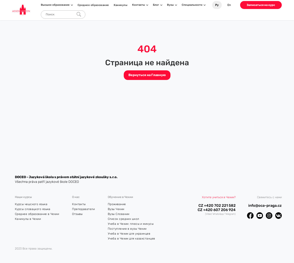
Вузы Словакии (118, 214)
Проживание (117, 204)
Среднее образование (93, 5)
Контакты (138, 4)
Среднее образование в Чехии (37, 214)
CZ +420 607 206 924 (217, 210)
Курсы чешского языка (31, 204)
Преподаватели (83, 209)
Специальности (192, 4)
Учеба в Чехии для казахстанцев (131, 238)
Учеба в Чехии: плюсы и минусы (131, 224)
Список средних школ (123, 219)
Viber (208, 214)
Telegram (230, 214)
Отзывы (77, 214)
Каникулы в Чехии (28, 219)
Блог (156, 4)
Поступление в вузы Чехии (127, 228)
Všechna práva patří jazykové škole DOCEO (47, 182)
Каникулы (121, 5)
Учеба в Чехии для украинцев (129, 233)
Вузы (170, 4)
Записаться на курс (261, 5)
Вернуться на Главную (147, 75)
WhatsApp (218, 214)
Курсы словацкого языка (32, 209)
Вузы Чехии (116, 209)
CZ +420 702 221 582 (217, 205)
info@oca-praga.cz (265, 205)
